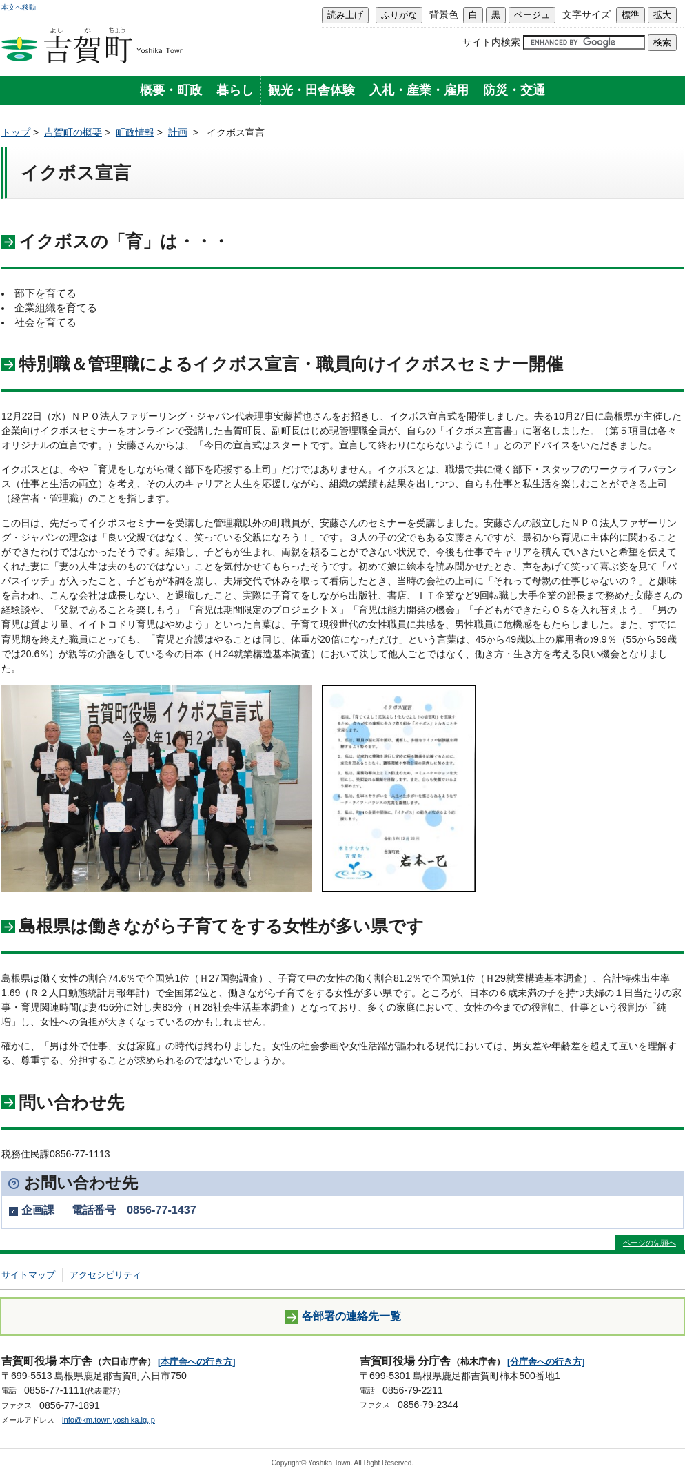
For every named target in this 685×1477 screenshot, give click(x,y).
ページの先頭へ (649, 1243)
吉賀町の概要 (73, 132)
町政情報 (135, 132)
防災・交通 (514, 90)
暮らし (235, 90)
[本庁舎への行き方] (197, 1361)
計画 (177, 132)
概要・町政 (171, 90)
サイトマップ (28, 1275)
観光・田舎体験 (311, 90)
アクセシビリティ (105, 1275)
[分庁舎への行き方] (546, 1361)
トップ (15, 132)
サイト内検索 (491, 42)
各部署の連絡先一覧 (343, 1317)
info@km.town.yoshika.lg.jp (108, 1420)
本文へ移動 (18, 7)
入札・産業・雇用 (419, 90)
